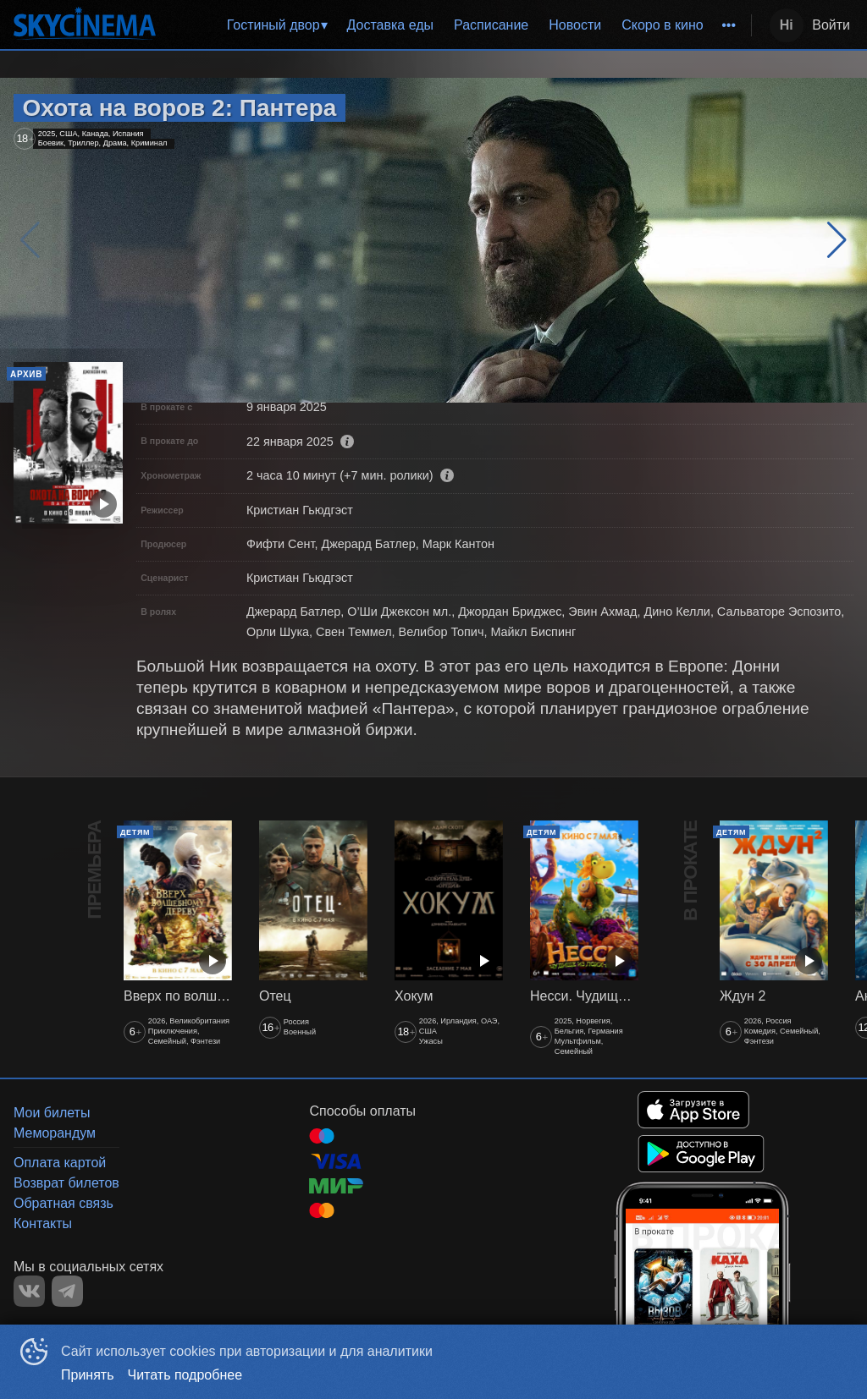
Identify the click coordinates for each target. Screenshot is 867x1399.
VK (29, 1291)
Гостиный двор (273, 25)
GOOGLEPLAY (701, 1153)
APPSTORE (693, 1109)
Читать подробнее (185, 1375)
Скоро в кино (662, 25)
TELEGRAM (67, 1291)
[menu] (456, 25)
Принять (87, 1375)
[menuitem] (277, 25)
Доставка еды (390, 25)
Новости (575, 25)
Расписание (491, 25)
